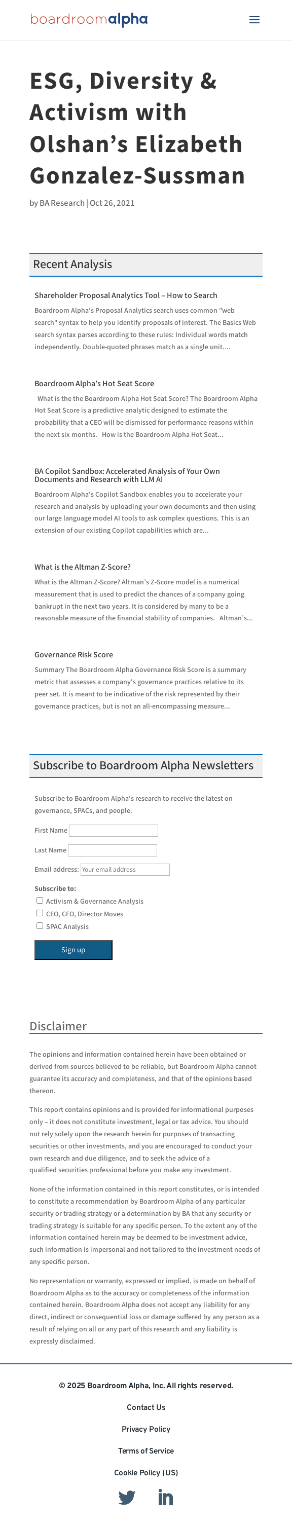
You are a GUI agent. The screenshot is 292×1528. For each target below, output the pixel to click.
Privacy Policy (146, 1430)
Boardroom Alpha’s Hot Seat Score (94, 384)
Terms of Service (146, 1451)
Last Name (50, 850)
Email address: (102, 869)
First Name (50, 830)
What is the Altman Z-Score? (82, 567)
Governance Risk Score (73, 655)
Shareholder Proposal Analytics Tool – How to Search (125, 295)
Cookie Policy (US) (146, 1473)
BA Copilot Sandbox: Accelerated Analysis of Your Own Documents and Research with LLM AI (127, 475)
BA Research (62, 203)
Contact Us (146, 1408)
